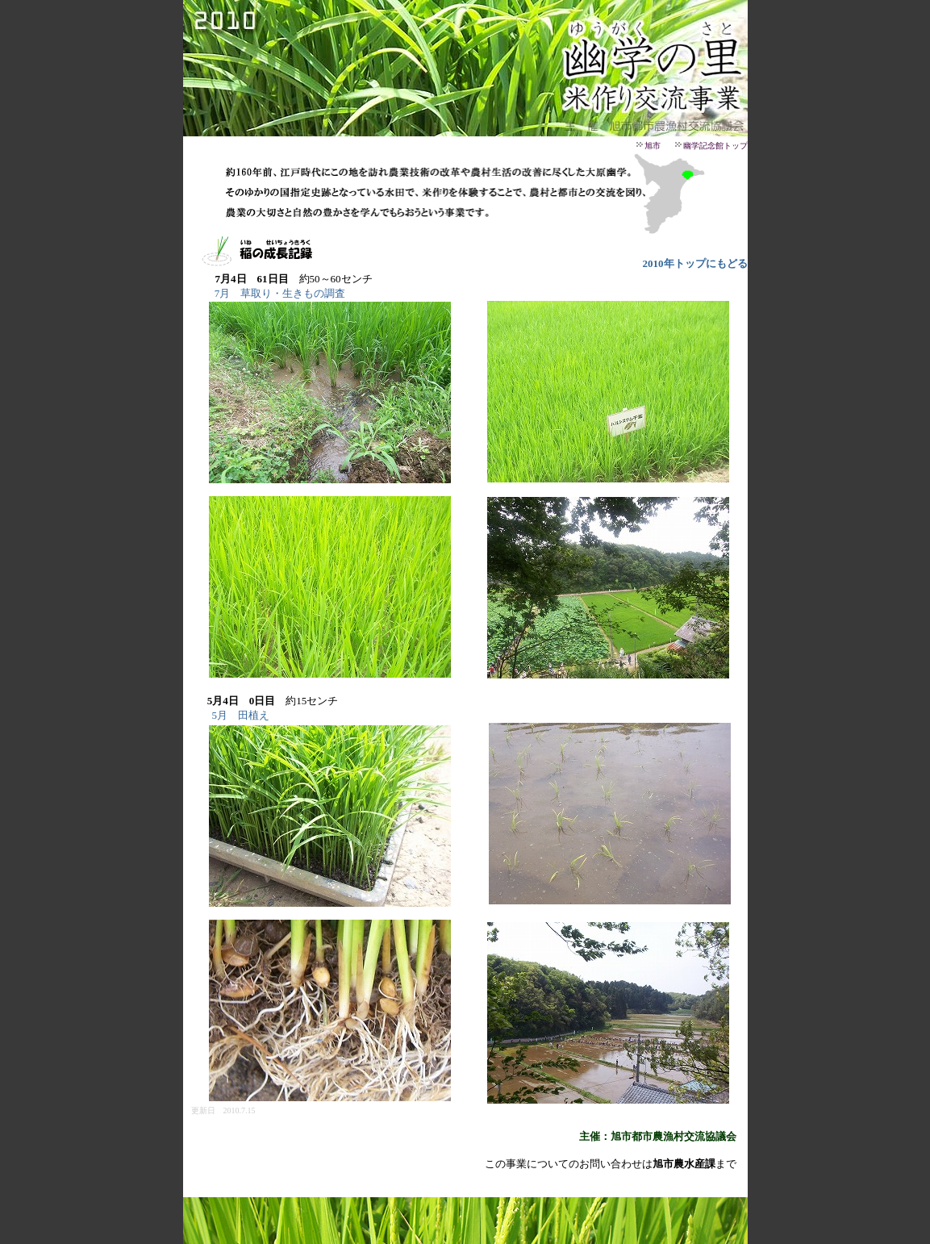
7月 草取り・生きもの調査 (280, 293)
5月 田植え (241, 715)
